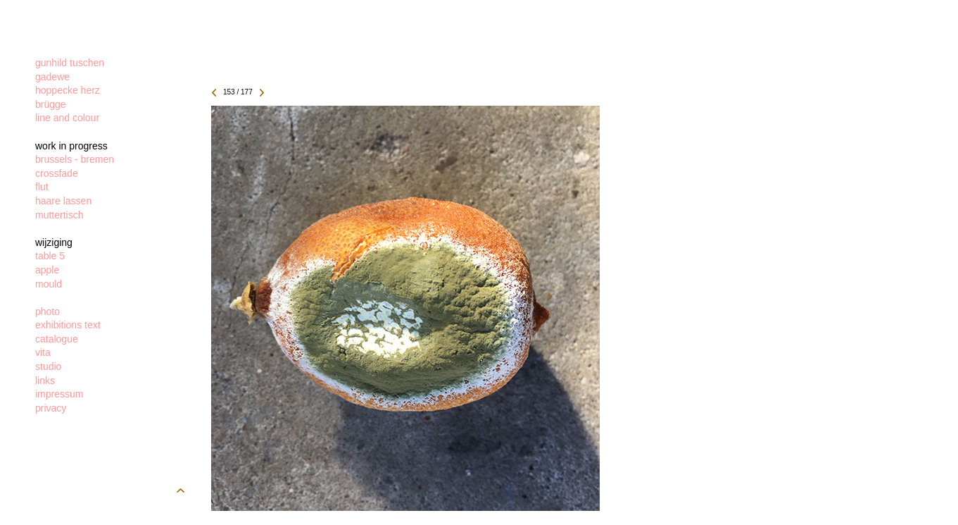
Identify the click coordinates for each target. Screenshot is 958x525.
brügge (50, 104)
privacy (50, 408)
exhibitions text (68, 325)
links (45, 380)
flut (42, 186)
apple (47, 270)
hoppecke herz (67, 90)
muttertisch (59, 215)
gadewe (52, 76)
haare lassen (63, 200)
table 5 (50, 255)
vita (43, 352)
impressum (59, 394)
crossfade (56, 173)
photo (47, 311)
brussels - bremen (74, 159)
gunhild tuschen (69, 62)
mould (48, 284)
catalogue (56, 339)
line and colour (67, 117)
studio (48, 366)
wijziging (54, 242)
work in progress (71, 146)
